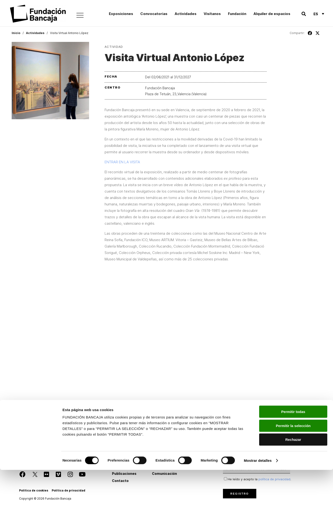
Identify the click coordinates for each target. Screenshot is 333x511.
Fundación (237, 13)
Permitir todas (293, 453)
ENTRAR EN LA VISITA (122, 162)
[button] (304, 14)
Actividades (186, 13)
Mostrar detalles (258, 502)
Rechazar (293, 481)
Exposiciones (121, 13)
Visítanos (212, 13)
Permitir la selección (293, 467)
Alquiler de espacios (271, 13)
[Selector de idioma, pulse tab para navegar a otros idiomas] (319, 14)
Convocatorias (153, 13)
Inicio (16, 33)
